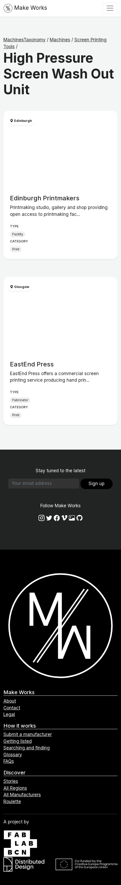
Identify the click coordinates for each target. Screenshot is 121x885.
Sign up (96, 483)
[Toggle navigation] (110, 8)
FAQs (8, 761)
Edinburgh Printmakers (44, 198)
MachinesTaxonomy (24, 39)
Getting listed (17, 741)
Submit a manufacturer (27, 734)
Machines (60, 39)
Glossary (12, 754)
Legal (9, 714)
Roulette (12, 801)
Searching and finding (26, 747)
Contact (11, 707)
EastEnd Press (32, 364)
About (9, 701)
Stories (10, 781)
